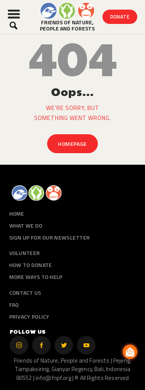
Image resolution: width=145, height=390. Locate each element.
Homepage (72, 144)
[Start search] (13, 26)
